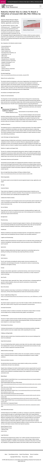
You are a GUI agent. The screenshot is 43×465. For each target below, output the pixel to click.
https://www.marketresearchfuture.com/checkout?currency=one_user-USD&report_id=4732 (21, 296)
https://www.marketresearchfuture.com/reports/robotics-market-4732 (16, 173)
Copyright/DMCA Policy (15, 456)
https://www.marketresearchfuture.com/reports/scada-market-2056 (23, 398)
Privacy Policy (25, 456)
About (6, 454)
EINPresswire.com (5, 27)
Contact (31, 456)
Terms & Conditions (34, 454)
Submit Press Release (24, 454)
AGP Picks (3, 1)
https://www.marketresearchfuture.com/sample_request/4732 (15, 75)
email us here (4, 431)
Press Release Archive (13, 454)
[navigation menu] (40, 6)
